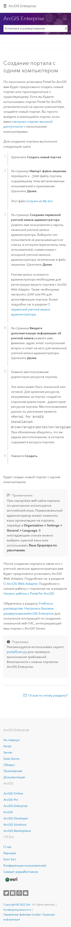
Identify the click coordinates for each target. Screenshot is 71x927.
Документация (14, 777)
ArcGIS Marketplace (17, 831)
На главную (11, 740)
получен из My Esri (39, 201)
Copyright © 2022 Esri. (17, 904)
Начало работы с (28, 593)
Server (7, 752)
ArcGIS (8, 812)
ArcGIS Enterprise (22, 6)
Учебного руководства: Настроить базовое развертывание (28, 608)
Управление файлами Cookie (22, 914)
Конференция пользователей (24, 865)
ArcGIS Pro (10, 799)
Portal (7, 746)
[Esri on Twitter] (6, 893)
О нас (7, 847)
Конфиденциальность (17, 909)
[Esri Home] (11, 879)
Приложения (12, 771)
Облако (9, 765)
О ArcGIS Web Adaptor (20, 584)
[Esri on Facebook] (13, 893)
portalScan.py (17, 652)
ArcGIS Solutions (14, 824)
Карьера (9, 853)
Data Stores (11, 759)
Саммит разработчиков (20, 872)
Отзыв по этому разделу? (48, 695)
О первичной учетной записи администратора (30, 309)
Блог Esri (9, 859)
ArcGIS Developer (15, 818)
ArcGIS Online (13, 793)
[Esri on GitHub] (19, 893)
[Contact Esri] (25, 893)
